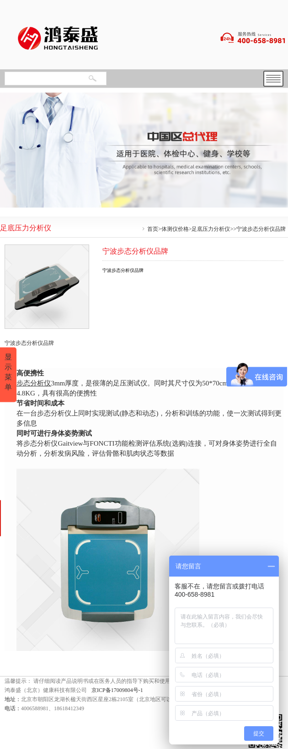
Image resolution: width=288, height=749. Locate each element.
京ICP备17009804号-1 (117, 690)
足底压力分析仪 (211, 229)
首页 (152, 229)
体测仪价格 (175, 229)
